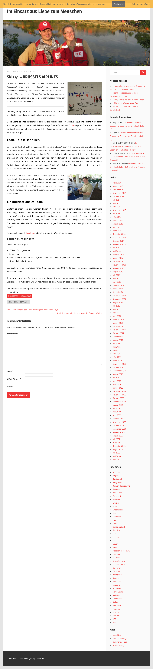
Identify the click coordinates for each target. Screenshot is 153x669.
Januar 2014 (118, 258)
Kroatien (116, 530)
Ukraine (116, 615)
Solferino (116, 595)
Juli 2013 (116, 275)
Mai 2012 (116, 312)
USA (114, 619)
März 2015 (117, 230)
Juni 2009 (117, 411)
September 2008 (119, 429)
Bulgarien (116, 489)
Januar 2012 (118, 323)
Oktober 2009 (118, 398)
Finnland (116, 499)
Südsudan (117, 605)
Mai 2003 (116, 459)
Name (10, 371)
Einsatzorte (13, 296)
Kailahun (30, 233)
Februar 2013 (118, 285)
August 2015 (118, 224)
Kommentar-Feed (120, 642)
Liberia (115, 540)
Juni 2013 (117, 278)
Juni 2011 (117, 347)
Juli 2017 (116, 200)
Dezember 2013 (119, 261)
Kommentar (12, 333)
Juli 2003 (116, 453)
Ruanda (116, 578)
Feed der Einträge (120, 638)
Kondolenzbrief (119, 527)
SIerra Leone (25, 296)
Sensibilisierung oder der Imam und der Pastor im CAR (79, 313)
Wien (115, 622)
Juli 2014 (116, 247)
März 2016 (117, 217)
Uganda (116, 612)
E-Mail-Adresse (14, 379)
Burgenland (117, 492)
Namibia (116, 557)
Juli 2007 (116, 439)
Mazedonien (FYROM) (121, 551)
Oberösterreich (119, 564)
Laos (114, 533)
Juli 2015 (116, 227)
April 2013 (117, 282)
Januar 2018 (118, 186)
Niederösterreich (119, 561)
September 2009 (119, 401)
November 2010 (119, 364)
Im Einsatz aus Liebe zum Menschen (44, 11)
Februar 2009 (118, 418)
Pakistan (116, 571)
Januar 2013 (118, 288)
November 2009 (119, 394)
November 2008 (119, 422)
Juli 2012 (116, 306)
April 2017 (117, 206)
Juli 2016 (116, 213)
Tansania (116, 609)
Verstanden (118, 4)
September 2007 (119, 432)
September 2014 (119, 244)
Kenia (115, 523)
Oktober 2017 (118, 196)
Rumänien (117, 581)
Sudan (115, 602)
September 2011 (119, 336)
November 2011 (119, 329)
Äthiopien (116, 472)
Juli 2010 (116, 377)
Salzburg (116, 585)
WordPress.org (118, 645)
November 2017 (119, 193)
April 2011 (117, 353)
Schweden (117, 588)
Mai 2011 (116, 350)
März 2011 (117, 357)
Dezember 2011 (119, 326)
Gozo (115, 506)
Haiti (115, 513)
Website (10, 386)
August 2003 (118, 449)
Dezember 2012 (119, 292)
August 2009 (118, 405)
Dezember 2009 (119, 391)
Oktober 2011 (118, 333)
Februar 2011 (118, 360)
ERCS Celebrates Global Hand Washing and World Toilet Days (33, 309)
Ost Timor (117, 568)
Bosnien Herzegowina (121, 486)
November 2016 (119, 210)
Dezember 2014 (119, 234)
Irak (114, 520)
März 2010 (117, 384)
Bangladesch (118, 482)
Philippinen (117, 574)
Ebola (71, 125)
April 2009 (117, 415)
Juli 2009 (116, 408)
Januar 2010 (118, 388)
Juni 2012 (117, 309)
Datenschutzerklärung (141, 4)
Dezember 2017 (119, 189)
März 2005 (117, 442)
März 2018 (117, 183)
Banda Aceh (117, 479)
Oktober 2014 (118, 241)
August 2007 (118, 436)
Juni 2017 (117, 203)
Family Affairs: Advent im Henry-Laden (128, 99)
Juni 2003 (117, 456)
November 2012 (119, 295)
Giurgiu (116, 503)
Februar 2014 (118, 254)
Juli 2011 (116, 343)
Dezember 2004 (119, 446)
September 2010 (119, 370)
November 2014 (119, 237)
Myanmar (116, 554)
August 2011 (118, 340)
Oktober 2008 (118, 425)
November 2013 (119, 265)
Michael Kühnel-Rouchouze (28, 72)
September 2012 (119, 299)
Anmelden (117, 635)
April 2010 (117, 381)
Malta (115, 547)
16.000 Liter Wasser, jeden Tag (125, 103)
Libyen (115, 544)
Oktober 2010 (118, 367)
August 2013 (118, 271)
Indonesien (117, 516)
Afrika (10, 302)
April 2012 (117, 316)
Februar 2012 (118, 319)
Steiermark (117, 598)
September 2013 (119, 268)
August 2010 (118, 374)
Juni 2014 (117, 251)
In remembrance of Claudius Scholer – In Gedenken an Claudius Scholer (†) (127, 126)
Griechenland (118, 509)
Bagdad (116, 475)
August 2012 (118, 302)
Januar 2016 (118, 220)
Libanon (116, 537)
